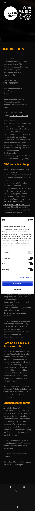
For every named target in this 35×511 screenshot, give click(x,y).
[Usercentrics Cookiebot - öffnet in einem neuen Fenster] (25, 220)
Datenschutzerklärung (22, 501)
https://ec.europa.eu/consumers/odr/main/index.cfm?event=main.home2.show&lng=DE (17, 202)
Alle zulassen (17, 283)
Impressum (8, 501)
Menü (4, 2)
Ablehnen (17, 289)
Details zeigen (24, 277)
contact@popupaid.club (19, 115)
